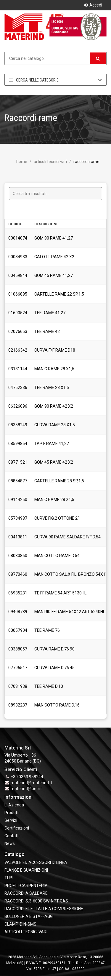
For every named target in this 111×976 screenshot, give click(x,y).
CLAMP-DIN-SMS (20, 924)
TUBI (8, 877)
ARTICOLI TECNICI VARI (50, 161)
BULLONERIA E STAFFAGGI (29, 916)
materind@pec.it (26, 788)
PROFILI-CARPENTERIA (26, 885)
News (9, 843)
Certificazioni (16, 828)
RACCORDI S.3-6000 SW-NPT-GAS (36, 901)
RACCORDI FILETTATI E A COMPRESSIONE (43, 908)
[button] (98, 58)
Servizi (10, 820)
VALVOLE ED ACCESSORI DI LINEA (35, 862)
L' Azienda (14, 805)
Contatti (12, 835)
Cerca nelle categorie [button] (55, 80)
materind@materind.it (31, 782)
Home (21, 161)
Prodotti (12, 812)
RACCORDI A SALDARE (26, 893)
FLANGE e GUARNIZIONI (26, 870)
